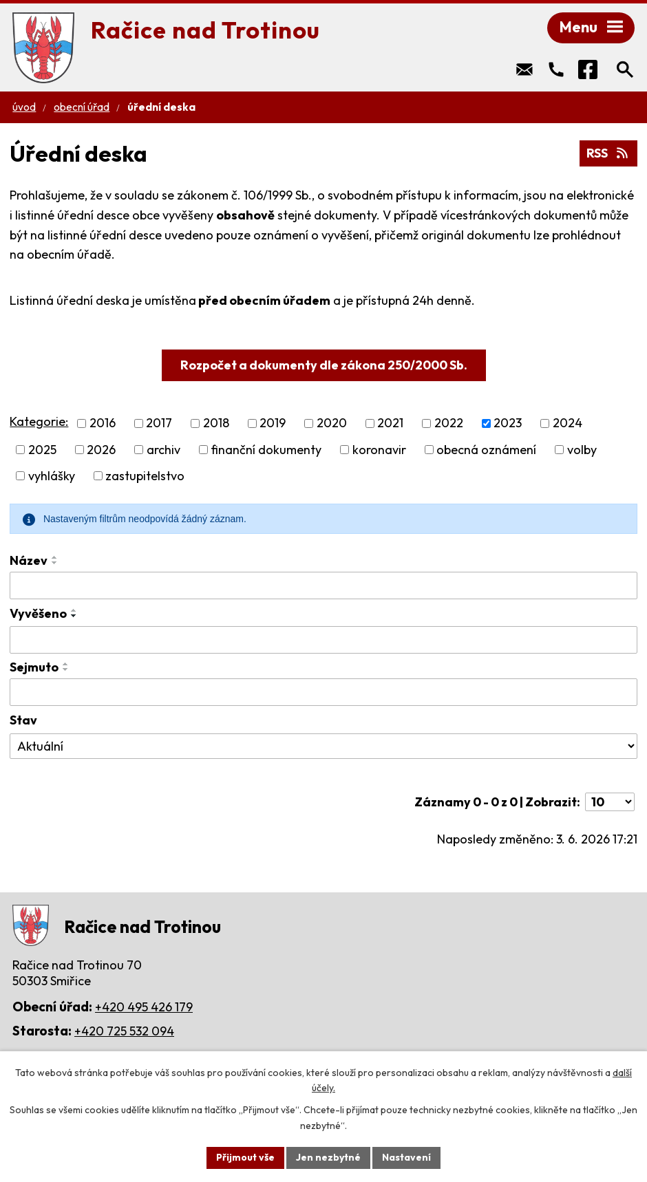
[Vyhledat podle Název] (323, 585)
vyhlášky (51, 476)
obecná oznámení (486, 450)
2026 (101, 450)
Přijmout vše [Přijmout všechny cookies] (245, 1157)
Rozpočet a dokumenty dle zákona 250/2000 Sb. (323, 365)
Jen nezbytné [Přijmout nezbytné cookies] (328, 1157)
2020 (332, 423)
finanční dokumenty (266, 450)
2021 (390, 423)
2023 (508, 423)
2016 (102, 423)
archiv (163, 450)
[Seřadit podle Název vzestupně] (55, 557)
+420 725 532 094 (124, 1031)
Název (28, 560)
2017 (159, 423)
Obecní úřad (81, 107)
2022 (448, 423)
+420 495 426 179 (144, 1007)
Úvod (24, 107)
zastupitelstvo (144, 476)
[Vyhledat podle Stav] (323, 746)
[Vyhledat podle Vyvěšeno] (323, 640)
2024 (567, 423)
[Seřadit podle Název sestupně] (55, 563)
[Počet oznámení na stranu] (610, 802)
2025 (42, 450)
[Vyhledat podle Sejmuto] (323, 692)
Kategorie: (39, 421)
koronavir (379, 450)
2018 (216, 423)
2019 (272, 423)
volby (582, 450)
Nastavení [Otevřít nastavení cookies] (406, 1157)
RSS (608, 153)
